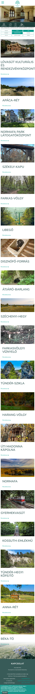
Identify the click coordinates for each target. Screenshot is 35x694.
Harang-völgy (14, 415)
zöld (16, 188)
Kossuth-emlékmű (17, 541)
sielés (17, 405)
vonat (17, 503)
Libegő (7, 230)
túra (27, 188)
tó (6, 629)
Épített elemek (6, 124)
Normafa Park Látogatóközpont (16, 133)
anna (17, 600)
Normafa (10, 481)
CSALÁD (6, 30)
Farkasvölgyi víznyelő (13, 350)
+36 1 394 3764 (25, 683)
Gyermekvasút (13, 513)
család (27, 307)
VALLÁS (6, 35)
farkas (6, 185)
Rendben (5, 692)
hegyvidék (17, 54)
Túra (6, 90)
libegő (17, 223)
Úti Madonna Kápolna (12, 448)
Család (6, 117)
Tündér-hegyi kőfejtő (12, 574)
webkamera (4, 25)
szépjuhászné (6, 282)
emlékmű (17, 531)
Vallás (27, 435)
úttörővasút (16, 500)
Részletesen (5, 74)
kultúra (6, 54)
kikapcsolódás (28, 629)
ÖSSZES (28, 35)
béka (27, 626)
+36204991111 (25, 678)
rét (27, 600)
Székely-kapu (13, 167)
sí (6, 405)
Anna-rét (10, 607)
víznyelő (27, 335)
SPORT (17, 30)
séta (6, 632)
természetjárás (7, 255)
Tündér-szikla (13, 383)
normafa (6, 93)
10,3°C (10, 25)
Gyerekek (6, 121)
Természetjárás (17, 90)
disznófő (17, 251)
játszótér (27, 597)
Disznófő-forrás (15, 261)
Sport (17, 117)
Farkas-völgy (12, 198)
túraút (6, 341)
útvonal (6, 191)
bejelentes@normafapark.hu (25, 681)
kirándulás (17, 255)
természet (16, 408)
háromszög (17, 338)
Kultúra (27, 121)
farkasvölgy (17, 335)
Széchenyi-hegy (14, 316)
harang (6, 402)
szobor (16, 528)
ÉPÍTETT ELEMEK (17, 35)
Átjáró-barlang (16, 289)
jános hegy (27, 279)
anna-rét (6, 600)
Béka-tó (7, 639)
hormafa (6, 597)
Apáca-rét (11, 100)
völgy (17, 185)
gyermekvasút (6, 503)
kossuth (6, 528)
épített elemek (27, 54)
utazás (27, 503)
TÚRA (28, 30)
